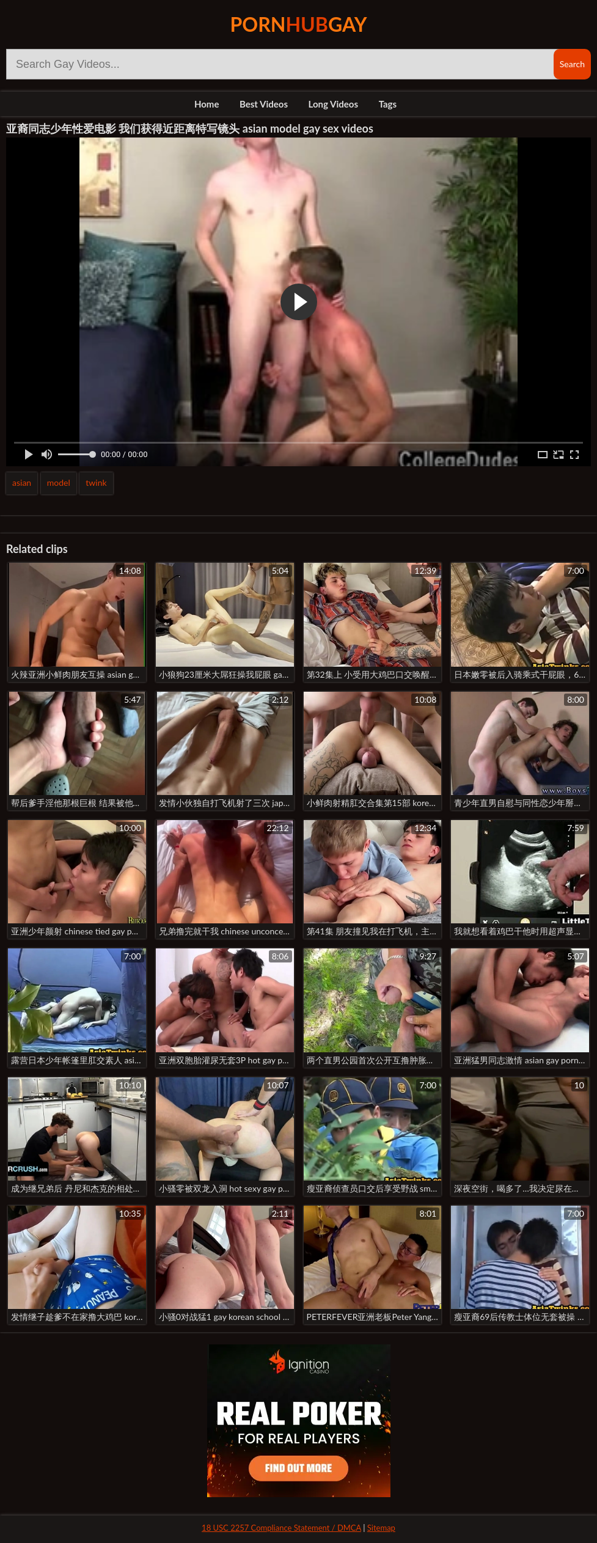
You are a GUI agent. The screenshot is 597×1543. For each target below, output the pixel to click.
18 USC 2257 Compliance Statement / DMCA (281, 1528)
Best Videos (264, 103)
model (58, 482)
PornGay (298, 24)
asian (21, 482)
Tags (388, 103)
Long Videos (333, 103)
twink (96, 482)
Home (206, 103)
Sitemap (381, 1528)
